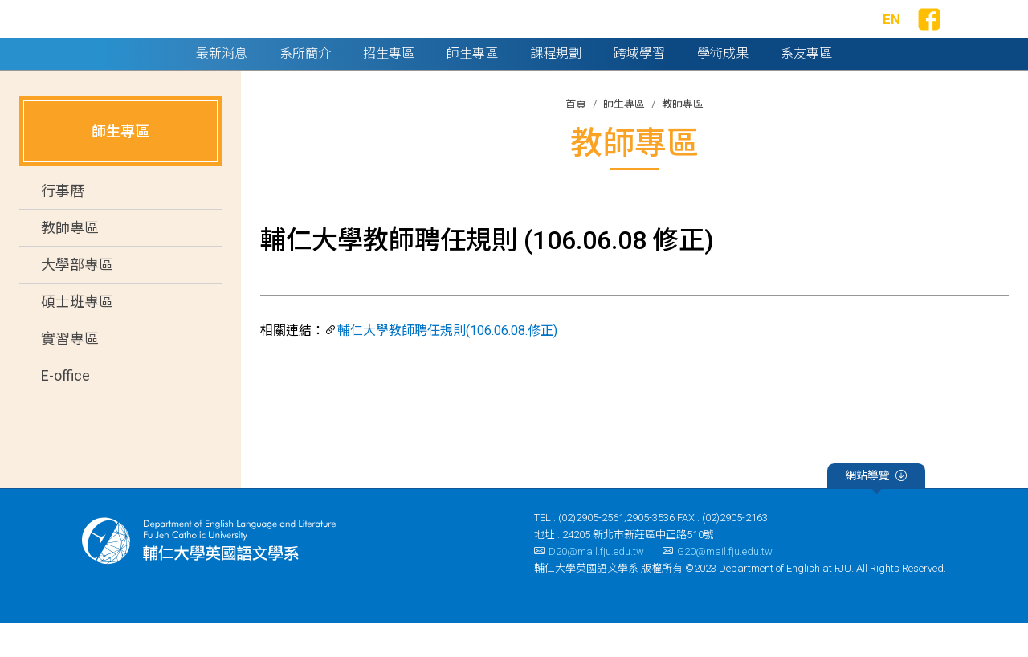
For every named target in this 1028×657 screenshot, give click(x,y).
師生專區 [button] (472, 86)
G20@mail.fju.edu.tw (718, 584)
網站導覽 (876, 510)
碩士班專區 (77, 335)
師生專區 (624, 137)
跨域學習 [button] (639, 86)
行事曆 (62, 224)
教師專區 (70, 261)
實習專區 (70, 372)
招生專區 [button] (388, 86)
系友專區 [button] (806, 86)
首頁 (575, 137)
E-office (65, 409)
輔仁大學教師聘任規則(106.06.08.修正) (447, 363)
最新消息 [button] (221, 86)
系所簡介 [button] (305, 86)
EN (891, 36)
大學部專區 (77, 298)
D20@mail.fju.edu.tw (589, 584)
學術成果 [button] (723, 86)
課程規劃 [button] (555, 86)
